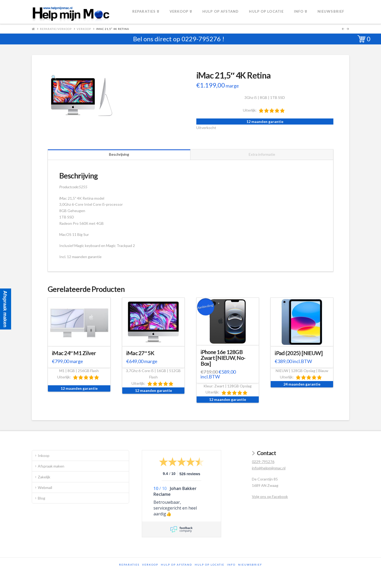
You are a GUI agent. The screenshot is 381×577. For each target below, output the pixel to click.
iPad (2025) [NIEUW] (299, 353)
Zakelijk (44, 477)
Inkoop (43, 455)
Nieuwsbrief (250, 564)
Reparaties (129, 564)
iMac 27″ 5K (140, 353)
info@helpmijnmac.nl (268, 468)
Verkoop (84, 28)
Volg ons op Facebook (270, 496)
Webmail (45, 487)
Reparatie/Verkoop (56, 28)
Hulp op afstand (176, 564)
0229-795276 (201, 39)
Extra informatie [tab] (262, 154)
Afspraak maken (51, 466)
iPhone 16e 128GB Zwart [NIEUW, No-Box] (223, 358)
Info (231, 564)
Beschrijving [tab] (119, 154)
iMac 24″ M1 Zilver (74, 353)
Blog (41, 498)
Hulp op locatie (209, 564)
